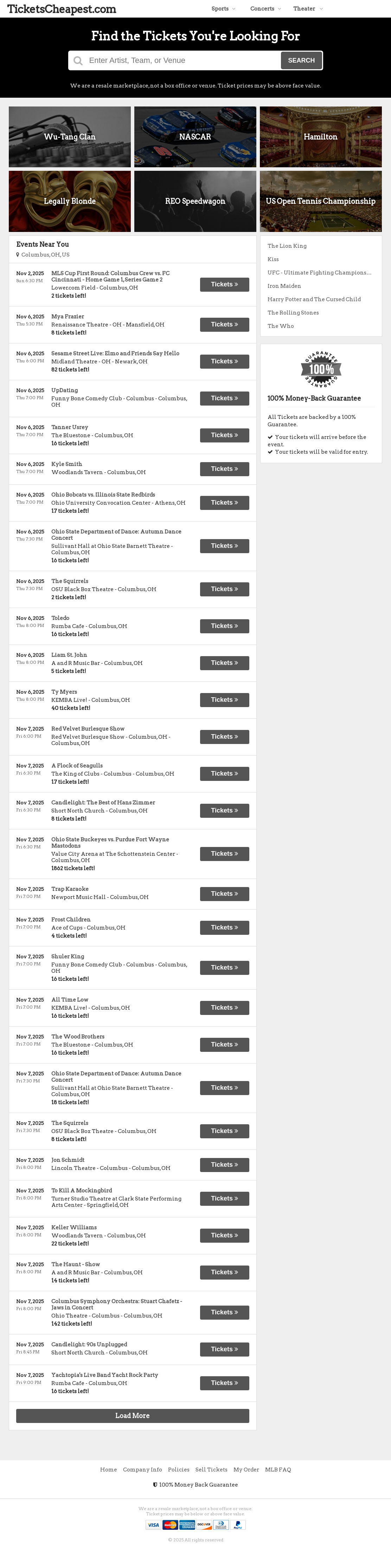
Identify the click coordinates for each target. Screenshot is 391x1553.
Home (108, 1470)
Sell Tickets (211, 1470)
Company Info (142, 1470)
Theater (308, 9)
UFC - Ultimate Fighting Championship (322, 273)
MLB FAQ (278, 1470)
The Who (281, 326)
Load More (132, 1415)
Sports (224, 9)
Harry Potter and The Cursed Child (314, 299)
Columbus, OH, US (43, 255)
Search (301, 60)
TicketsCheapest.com (61, 9)
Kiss (273, 259)
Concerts (265, 9)
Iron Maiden (284, 286)
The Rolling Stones (293, 313)
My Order (246, 1470)
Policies (179, 1470)
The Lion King (287, 246)
